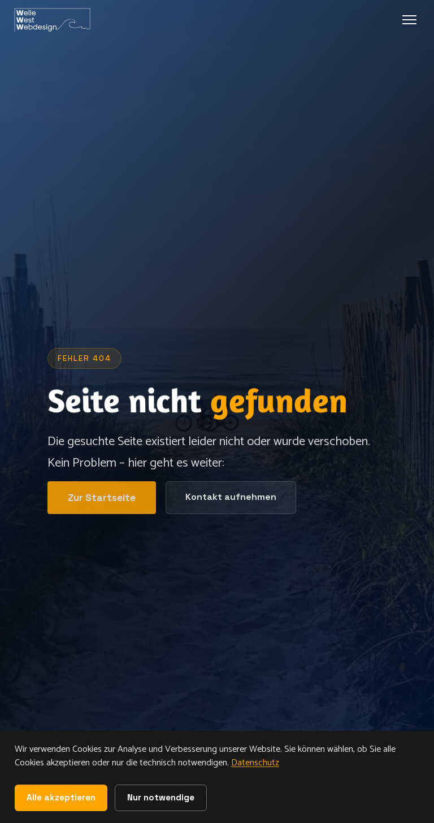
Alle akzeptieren (61, 797)
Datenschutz (255, 762)
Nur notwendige (160, 797)
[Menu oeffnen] (409, 19)
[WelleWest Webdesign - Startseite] (54, 20)
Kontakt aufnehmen (230, 497)
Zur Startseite (102, 497)
